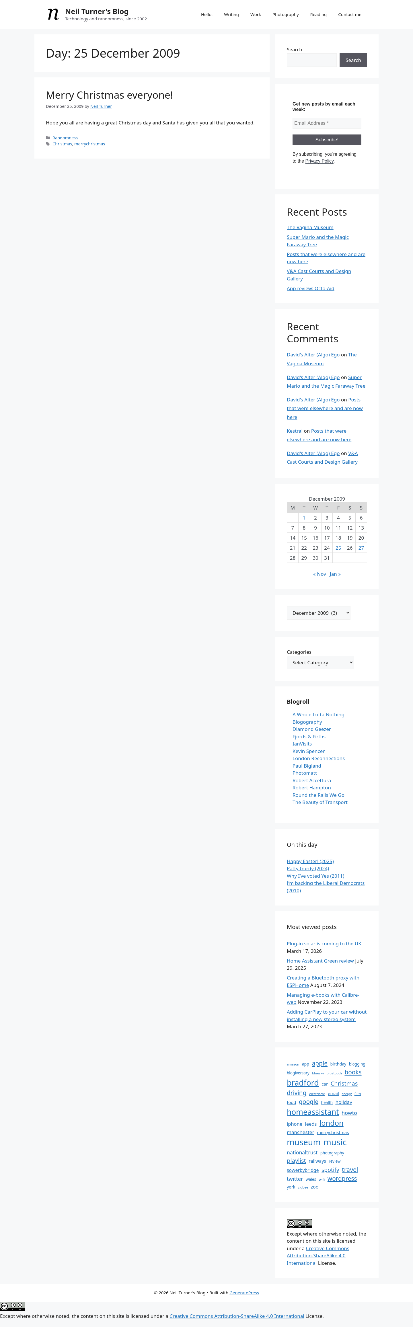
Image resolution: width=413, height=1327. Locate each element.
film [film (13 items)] (357, 1093)
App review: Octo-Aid (310, 288)
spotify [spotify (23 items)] (330, 1170)
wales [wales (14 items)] (311, 1179)
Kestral (295, 431)
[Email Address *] (327, 123)
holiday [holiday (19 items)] (343, 1102)
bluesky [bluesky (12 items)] (318, 1073)
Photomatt (305, 773)
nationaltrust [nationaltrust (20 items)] (302, 1152)
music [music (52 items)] (334, 1142)
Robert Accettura (312, 780)
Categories (299, 652)
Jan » (335, 574)
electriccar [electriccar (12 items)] (317, 1094)
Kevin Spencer (309, 751)
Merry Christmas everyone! (109, 95)
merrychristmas (89, 144)
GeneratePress (244, 1292)
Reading (318, 14)
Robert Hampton (312, 787)
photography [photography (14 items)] (332, 1153)
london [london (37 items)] (332, 1123)
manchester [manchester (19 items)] (300, 1132)
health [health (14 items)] (327, 1102)
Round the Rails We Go (318, 795)
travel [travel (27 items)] (350, 1169)
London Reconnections (319, 758)
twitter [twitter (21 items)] (295, 1178)
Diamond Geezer (312, 729)
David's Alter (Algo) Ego (313, 354)
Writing (231, 14)
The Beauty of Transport (320, 802)
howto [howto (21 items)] (349, 1112)
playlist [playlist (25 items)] (296, 1160)
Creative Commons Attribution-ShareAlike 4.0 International (318, 1255)
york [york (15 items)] (291, 1187)
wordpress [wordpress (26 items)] (342, 1178)
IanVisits (302, 743)
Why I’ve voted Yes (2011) (315, 876)
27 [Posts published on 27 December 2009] (361, 548)
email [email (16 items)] (333, 1093)
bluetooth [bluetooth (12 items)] (334, 1073)
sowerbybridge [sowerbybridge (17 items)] (303, 1170)
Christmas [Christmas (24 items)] (344, 1083)
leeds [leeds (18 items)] (311, 1124)
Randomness (65, 137)
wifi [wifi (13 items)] (322, 1179)
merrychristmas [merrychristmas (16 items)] (333, 1132)
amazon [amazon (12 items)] (293, 1064)
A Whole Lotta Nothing (318, 714)
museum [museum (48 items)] (304, 1142)
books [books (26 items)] (352, 1072)
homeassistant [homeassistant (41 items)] (313, 1112)
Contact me (349, 14)
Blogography (307, 722)
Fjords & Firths (309, 736)
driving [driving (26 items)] (297, 1093)
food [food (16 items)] (291, 1102)
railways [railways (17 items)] (317, 1161)
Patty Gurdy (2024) (308, 868)
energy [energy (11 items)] (347, 1094)
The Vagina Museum (310, 227)
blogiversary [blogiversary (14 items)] (298, 1073)
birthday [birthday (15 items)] (338, 1064)
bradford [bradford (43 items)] (303, 1082)
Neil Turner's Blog (96, 11)
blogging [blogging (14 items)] (357, 1064)
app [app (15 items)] (305, 1064)
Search (294, 49)
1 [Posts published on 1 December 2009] (304, 517)
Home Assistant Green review (320, 960)
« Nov (319, 574)
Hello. (207, 14)
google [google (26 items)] (308, 1102)
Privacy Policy (319, 161)
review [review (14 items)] (334, 1161)
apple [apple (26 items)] (320, 1063)
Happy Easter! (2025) (310, 861)
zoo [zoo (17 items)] (315, 1187)
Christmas (62, 144)
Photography (285, 14)
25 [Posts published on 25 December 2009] (338, 548)
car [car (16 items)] (325, 1084)
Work (255, 14)
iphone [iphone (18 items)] (294, 1124)
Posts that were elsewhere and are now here (325, 408)
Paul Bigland (307, 765)
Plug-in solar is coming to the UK (324, 943)
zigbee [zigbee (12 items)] (303, 1187)
